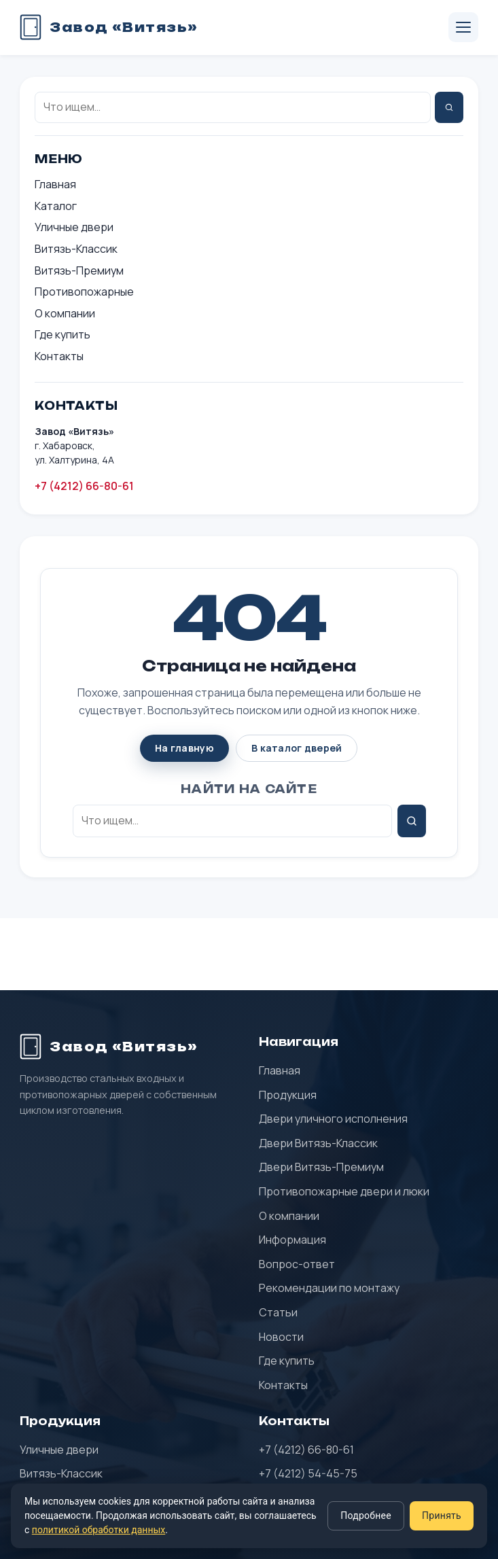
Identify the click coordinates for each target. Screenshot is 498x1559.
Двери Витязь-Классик (318, 1143)
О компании (65, 313)
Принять (441, 1515)
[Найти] (449, 107)
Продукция (288, 1094)
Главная (55, 184)
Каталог (56, 205)
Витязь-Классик (76, 248)
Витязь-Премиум (79, 270)
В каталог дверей (296, 747)
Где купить (62, 334)
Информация (292, 1239)
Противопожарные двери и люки (344, 1191)
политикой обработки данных (98, 1529)
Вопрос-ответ (297, 1264)
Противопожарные (84, 291)
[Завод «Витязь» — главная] (109, 27)
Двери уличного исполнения (333, 1118)
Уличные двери (74, 227)
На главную (184, 747)
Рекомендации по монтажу (329, 1287)
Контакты (59, 356)
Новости (281, 1336)
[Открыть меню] (463, 27)
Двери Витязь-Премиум (321, 1166)
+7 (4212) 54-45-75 (308, 1473)
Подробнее (365, 1515)
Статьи (278, 1312)
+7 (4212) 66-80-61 (84, 485)
